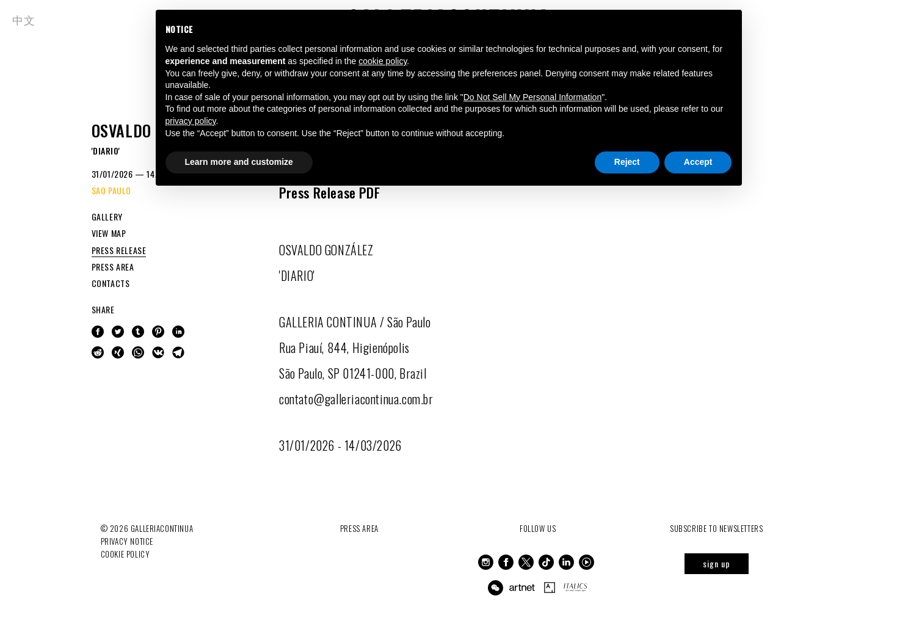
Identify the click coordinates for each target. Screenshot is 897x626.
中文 (23, 19)
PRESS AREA (113, 266)
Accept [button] (698, 162)
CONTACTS (111, 283)
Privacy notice (127, 541)
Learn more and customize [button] (239, 162)
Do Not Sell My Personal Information (532, 97)
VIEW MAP (109, 233)
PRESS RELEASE (119, 250)
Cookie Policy (125, 554)
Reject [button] (627, 162)
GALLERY (107, 216)
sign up (716, 563)
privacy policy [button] (190, 121)
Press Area (359, 528)
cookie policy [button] (382, 61)
